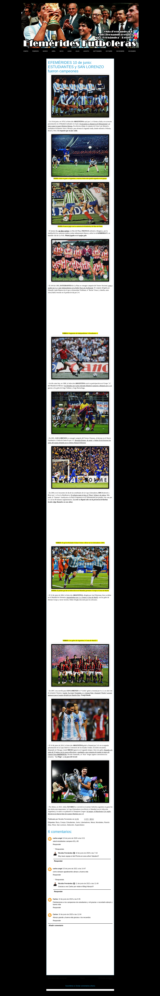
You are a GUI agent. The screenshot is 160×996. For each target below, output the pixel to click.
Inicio (82, 978)
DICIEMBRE (132, 51)
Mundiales (99, 822)
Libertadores (85, 822)
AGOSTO (86, 51)
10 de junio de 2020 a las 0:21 (74, 838)
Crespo (63, 822)
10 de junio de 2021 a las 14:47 (74, 868)
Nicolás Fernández (65, 853)
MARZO (45, 51)
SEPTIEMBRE (97, 51)
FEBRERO (35, 51)
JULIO (77, 51)
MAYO (61, 51)
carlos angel (57, 838)
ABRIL (54, 51)
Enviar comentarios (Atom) (85, 986)
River (54, 825)
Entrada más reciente (57, 978)
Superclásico (79, 825)
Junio (78, 822)
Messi (93, 822)
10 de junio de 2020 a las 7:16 (86, 853)
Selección (70, 825)
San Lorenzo (61, 825)
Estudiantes (70, 822)
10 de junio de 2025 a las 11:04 (70, 914)
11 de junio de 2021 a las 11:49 (87, 883)
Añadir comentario (56, 925)
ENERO (26, 51)
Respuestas (59, 849)
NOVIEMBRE (120, 51)
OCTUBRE (109, 51)
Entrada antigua (105, 978)
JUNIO (69, 51)
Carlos (55, 899)
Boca (57, 822)
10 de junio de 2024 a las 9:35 (69, 899)
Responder (57, 844)
